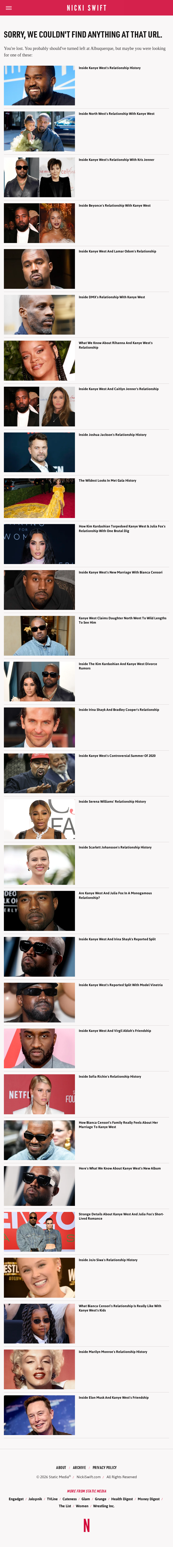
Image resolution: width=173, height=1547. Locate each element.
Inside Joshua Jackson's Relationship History (112, 435)
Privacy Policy (105, 1467)
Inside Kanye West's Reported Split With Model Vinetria (121, 985)
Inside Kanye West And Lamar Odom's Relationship (117, 251)
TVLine (52, 1499)
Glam (86, 1499)
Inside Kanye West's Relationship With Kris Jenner (116, 160)
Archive (79, 1467)
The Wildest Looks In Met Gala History (107, 480)
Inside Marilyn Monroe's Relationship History (113, 1352)
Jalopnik (35, 1499)
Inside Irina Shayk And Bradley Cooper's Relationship (119, 710)
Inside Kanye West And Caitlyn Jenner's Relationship (119, 389)
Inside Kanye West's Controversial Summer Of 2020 (117, 756)
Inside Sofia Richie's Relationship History (110, 1076)
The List (65, 1506)
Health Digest (122, 1499)
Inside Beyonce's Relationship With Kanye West (115, 205)
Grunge (100, 1499)
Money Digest (149, 1499)
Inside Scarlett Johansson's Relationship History (115, 847)
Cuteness (70, 1499)
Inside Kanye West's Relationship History (110, 68)
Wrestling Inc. (103, 1506)
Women (82, 1506)
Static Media (59, 1477)
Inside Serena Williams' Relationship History (112, 801)
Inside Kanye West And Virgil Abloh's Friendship (115, 1031)
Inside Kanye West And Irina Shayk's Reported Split (117, 939)
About (61, 1467)
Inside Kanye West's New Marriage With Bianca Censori (121, 572)
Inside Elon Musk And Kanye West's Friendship (114, 1397)
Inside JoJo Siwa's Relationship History (108, 1260)
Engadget (16, 1499)
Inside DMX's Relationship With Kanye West (112, 297)
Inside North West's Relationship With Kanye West (117, 114)
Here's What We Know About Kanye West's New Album (120, 1168)
